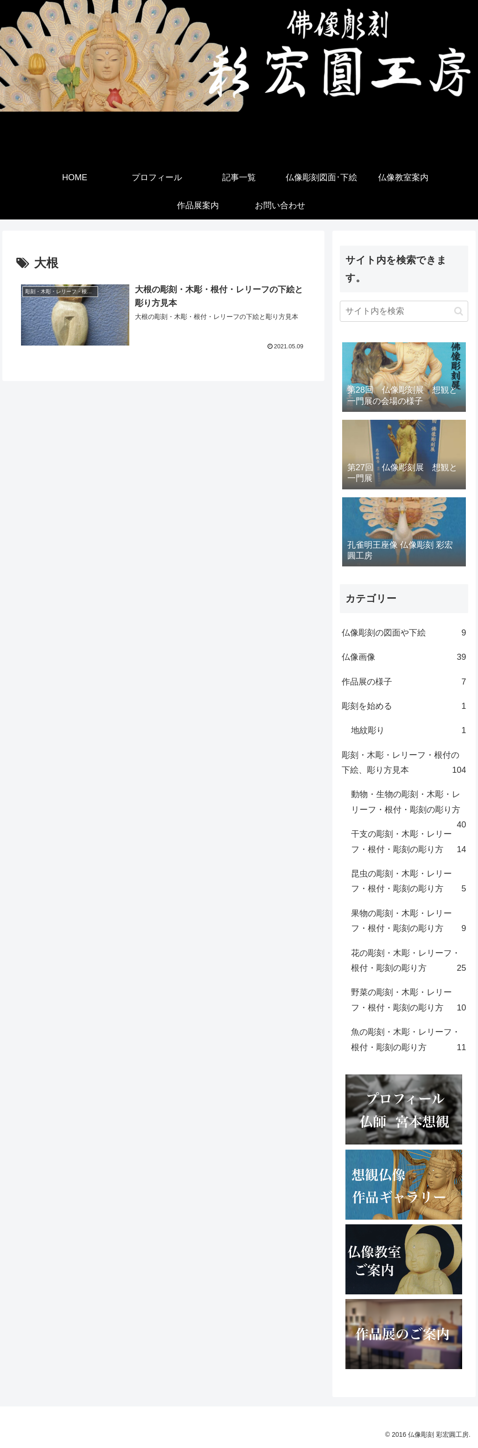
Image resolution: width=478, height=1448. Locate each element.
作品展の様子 (404, 681)
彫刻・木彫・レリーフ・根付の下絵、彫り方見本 (404, 764)
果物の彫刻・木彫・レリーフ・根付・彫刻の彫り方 (408, 922)
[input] (404, 311)
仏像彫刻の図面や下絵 (404, 632)
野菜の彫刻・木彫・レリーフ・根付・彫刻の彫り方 (408, 1001)
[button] (458, 311)
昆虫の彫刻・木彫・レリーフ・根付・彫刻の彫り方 (408, 883)
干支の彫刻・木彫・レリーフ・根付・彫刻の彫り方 (408, 843)
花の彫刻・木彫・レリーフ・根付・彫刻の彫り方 (408, 962)
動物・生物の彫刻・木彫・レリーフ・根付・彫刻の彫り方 (408, 806)
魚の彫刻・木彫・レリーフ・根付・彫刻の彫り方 (408, 1041)
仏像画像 (404, 657)
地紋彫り (408, 730)
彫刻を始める (404, 706)
